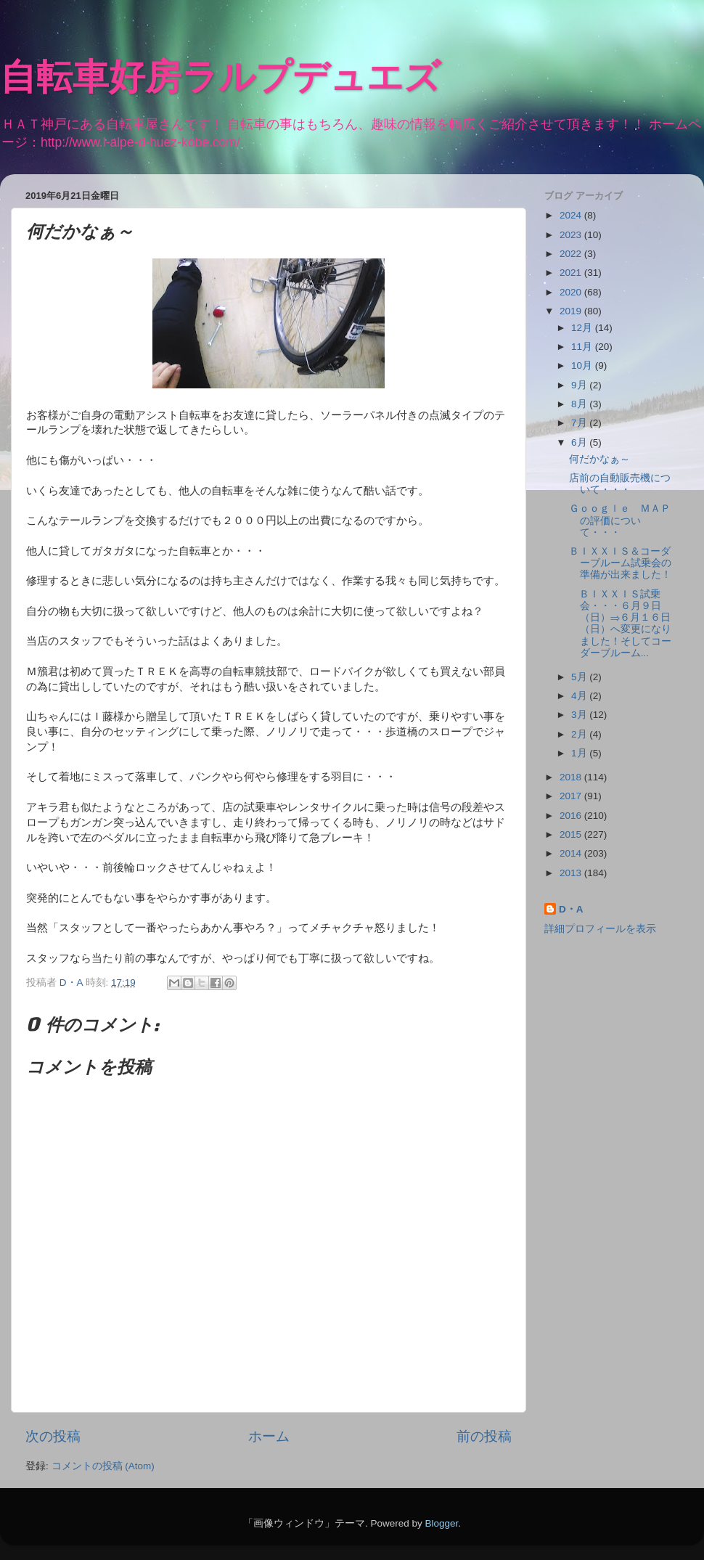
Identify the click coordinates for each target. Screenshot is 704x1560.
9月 (580, 385)
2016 (572, 815)
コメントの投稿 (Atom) (103, 1466)
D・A (571, 909)
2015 (572, 834)
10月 (583, 365)
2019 (572, 311)
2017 (572, 796)
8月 (580, 404)
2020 (572, 292)
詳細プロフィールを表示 (600, 928)
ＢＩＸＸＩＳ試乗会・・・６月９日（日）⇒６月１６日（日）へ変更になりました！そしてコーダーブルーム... (620, 623)
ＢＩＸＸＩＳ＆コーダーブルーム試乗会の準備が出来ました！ (620, 563)
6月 (580, 442)
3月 (580, 714)
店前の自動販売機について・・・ (620, 484)
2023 (572, 234)
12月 (583, 327)
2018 (572, 777)
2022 (572, 253)
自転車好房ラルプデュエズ (220, 79)
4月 (580, 695)
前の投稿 (484, 1436)
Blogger (441, 1523)
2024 (572, 215)
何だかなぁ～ (599, 459)
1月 (580, 753)
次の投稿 (53, 1436)
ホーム (269, 1436)
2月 (580, 734)
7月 (580, 422)
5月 (580, 676)
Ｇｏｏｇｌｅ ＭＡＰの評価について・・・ (620, 520)
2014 (572, 853)
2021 (572, 272)
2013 (572, 872)
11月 (583, 346)
